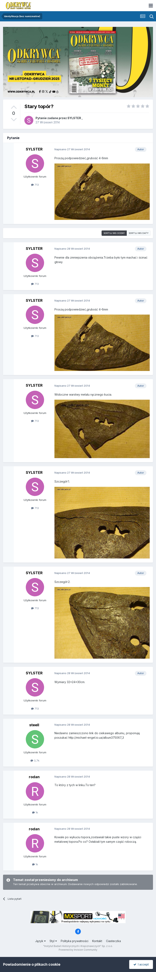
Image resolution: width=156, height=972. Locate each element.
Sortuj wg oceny (114, 233)
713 (35, 184)
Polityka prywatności (74, 941)
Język (40, 941)
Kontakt (97, 941)
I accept (141, 964)
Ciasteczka (113, 941)
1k (35, 812)
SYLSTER (74, 118)
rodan (34, 777)
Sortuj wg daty (138, 233)
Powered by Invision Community (78, 949)
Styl (53, 941)
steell (34, 725)
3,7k (34, 760)
